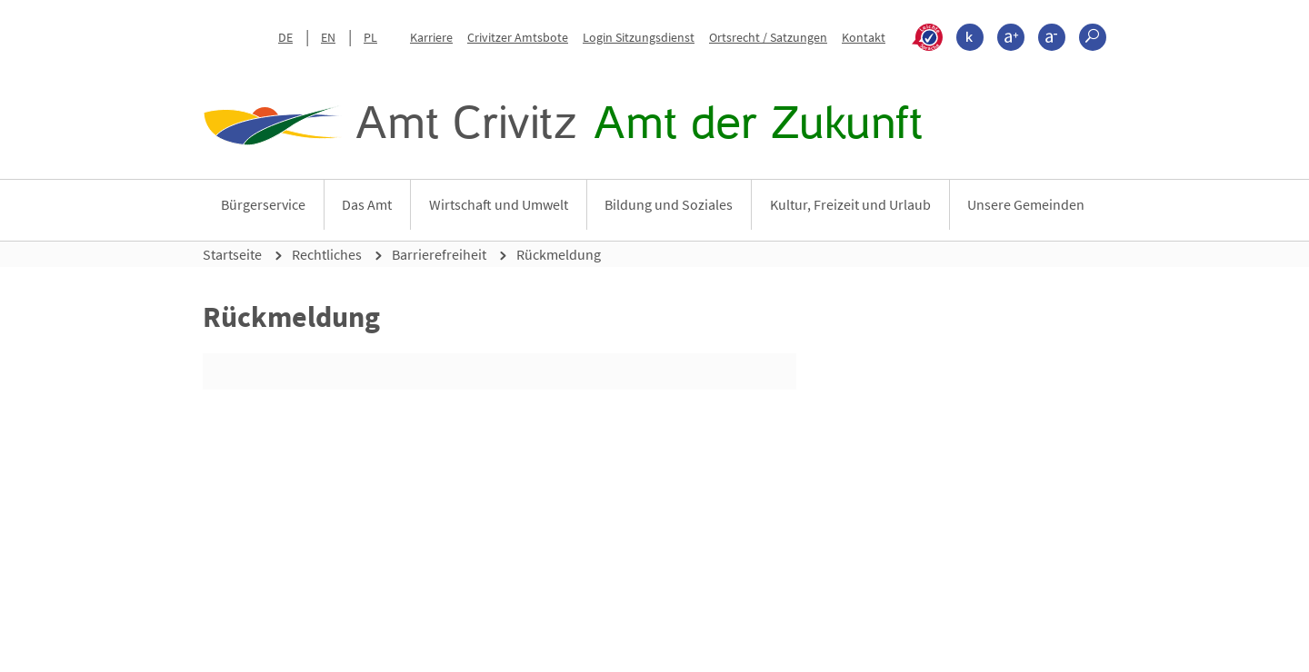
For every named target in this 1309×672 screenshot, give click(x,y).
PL (370, 37)
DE (285, 37)
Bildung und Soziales (669, 204)
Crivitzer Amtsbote (517, 37)
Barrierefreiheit (439, 254)
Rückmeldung (558, 254)
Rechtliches (327, 254)
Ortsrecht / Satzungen (768, 37)
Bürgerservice (263, 204)
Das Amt (367, 204)
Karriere (431, 37)
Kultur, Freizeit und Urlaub (850, 204)
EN (328, 37)
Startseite (232, 254)
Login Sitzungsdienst (638, 37)
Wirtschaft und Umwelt (498, 204)
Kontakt (863, 37)
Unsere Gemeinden (1025, 204)
